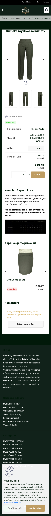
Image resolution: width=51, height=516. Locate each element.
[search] (46, 10)
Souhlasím (35, 508)
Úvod (4, 18)
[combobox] (36, 148)
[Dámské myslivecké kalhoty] (25, 59)
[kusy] (19, 174)
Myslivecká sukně (16, 279)
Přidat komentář (25, 324)
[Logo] (25, 10)
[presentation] (7, 59)
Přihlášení (28, 2)
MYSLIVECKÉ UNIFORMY (21, 18)
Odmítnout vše (15, 508)
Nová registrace (43, 2)
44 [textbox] (38, 148)
